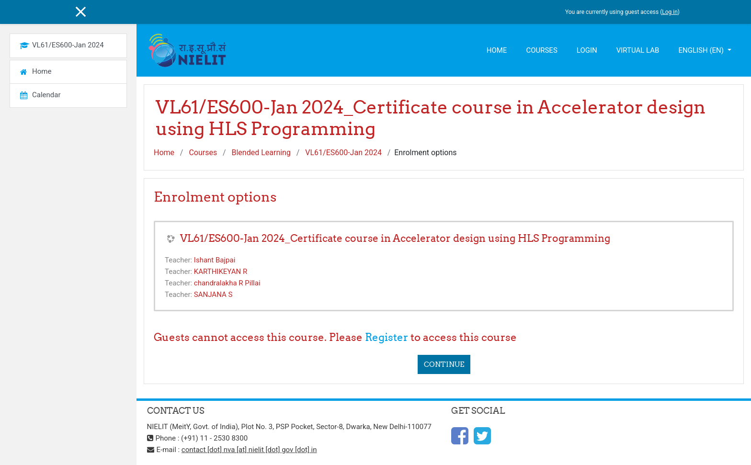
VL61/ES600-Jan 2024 (343, 152)
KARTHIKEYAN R (220, 271)
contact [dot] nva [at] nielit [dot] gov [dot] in (249, 449)
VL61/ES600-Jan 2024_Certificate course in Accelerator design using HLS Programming (395, 238)
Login (587, 50)
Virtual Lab (638, 50)
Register (386, 337)
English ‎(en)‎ (701, 50)
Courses (541, 50)
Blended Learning (260, 152)
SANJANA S (213, 294)
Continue (444, 364)
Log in (670, 12)
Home (497, 50)
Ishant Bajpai (214, 260)
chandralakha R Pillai (227, 283)
